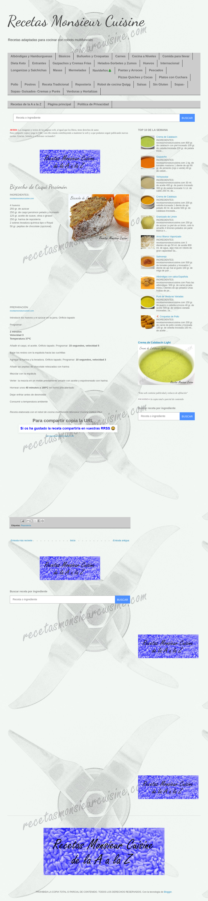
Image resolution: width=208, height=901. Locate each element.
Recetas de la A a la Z (26, 104)
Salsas (142, 84)
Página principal (59, 104)
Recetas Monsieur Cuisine (76, 21)
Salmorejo (161, 256)
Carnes (120, 56)
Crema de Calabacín (166, 137)
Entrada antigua (121, 540)
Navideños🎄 (102, 70)
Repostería (83, 84)
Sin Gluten (160, 84)
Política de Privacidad (93, 104)
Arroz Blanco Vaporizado (168, 236)
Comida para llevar (175, 56)
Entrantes (39, 63)
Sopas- (180, 84)
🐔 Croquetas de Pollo (167, 316)
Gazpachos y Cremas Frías (72, 63)
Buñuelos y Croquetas (93, 56)
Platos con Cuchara (173, 77)
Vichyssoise (162, 177)
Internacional (170, 63)
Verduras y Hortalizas (82, 91)
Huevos (148, 63)
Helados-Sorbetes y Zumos (117, 63)
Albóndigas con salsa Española (172, 276)
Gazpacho (161, 156)
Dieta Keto (18, 63)
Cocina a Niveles (144, 56)
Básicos (64, 56)
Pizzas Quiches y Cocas (135, 77)
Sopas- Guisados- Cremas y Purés (35, 91)
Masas (57, 70)
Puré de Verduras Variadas (169, 296)
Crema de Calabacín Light (154, 342)
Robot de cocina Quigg (113, 84)
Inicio (72, 540)
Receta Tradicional (55, 84)
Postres (30, 84)
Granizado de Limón (166, 216)
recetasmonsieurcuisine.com (22, 198)
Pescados (156, 70)
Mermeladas (77, 70)
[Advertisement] (70, 272)
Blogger (168, 892)
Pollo (14, 84)
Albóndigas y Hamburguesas (31, 56)
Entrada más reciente (21, 540)
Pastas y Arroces (130, 70)
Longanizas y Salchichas (29, 70)
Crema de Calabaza (166, 196)
